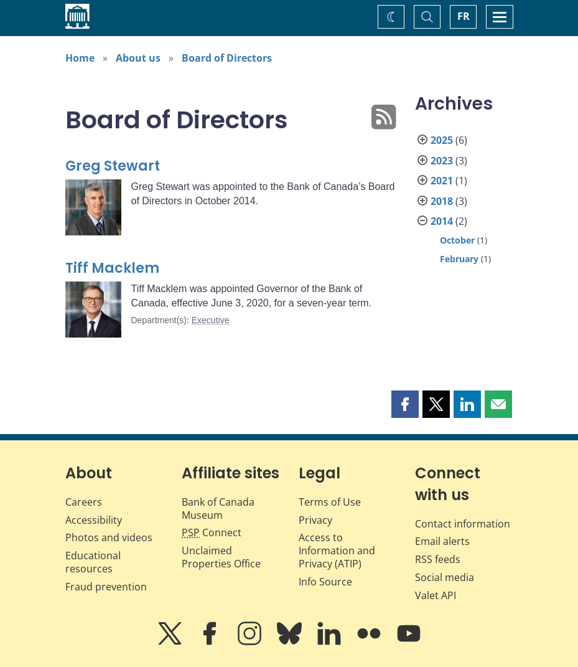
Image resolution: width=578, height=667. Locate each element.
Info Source (325, 582)
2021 (442, 180)
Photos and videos (108, 537)
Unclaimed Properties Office (221, 557)
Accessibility (93, 520)
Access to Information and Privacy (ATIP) (337, 550)
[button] (405, 404)
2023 (442, 161)
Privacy (315, 520)
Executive (211, 320)
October (457, 240)
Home (80, 58)
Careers (83, 502)
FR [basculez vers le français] (463, 16)
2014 (442, 221)
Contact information (462, 524)
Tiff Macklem (112, 268)
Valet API (435, 595)
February (459, 259)
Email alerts (442, 541)
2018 (442, 201)
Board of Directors (227, 58)
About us (138, 58)
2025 (442, 140)
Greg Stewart (112, 166)
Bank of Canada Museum (218, 508)
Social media (444, 577)
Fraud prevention (106, 587)
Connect (211, 532)
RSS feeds (437, 559)
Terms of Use (330, 502)
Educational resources (93, 562)
